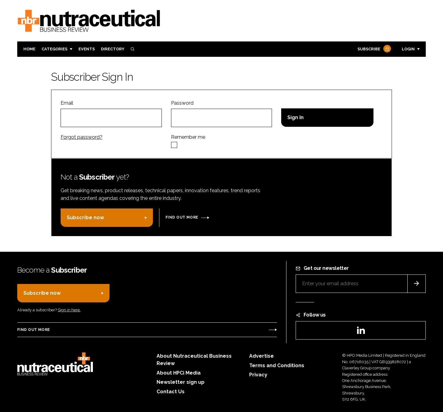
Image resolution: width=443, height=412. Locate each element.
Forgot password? (81, 137)
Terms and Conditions (276, 365)
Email (67, 103)
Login (408, 49)
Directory (112, 49)
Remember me (188, 137)
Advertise (261, 356)
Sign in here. (69, 310)
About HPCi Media (179, 373)
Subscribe (373, 49)
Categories (54, 49)
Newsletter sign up (181, 382)
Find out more (182, 217)
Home (29, 49)
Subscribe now (85, 217)
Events (86, 49)
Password (182, 103)
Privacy (258, 375)
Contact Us (171, 392)
